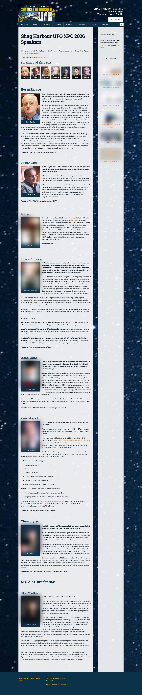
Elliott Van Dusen (41, 60)
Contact (94, 27)
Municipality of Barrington (111, 89)
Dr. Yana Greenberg (56, 79)
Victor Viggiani (86, 79)
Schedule (69, 27)
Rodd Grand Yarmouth (110, 164)
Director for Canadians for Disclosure (51, 503)
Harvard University (84, 442)
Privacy (105, 27)
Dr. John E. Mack (57, 442)
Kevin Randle (25, 80)
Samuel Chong (76, 79)
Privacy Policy (49, 682)
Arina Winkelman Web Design (60, 686)
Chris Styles (66, 80)
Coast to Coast (29, 471)
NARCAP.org (74, 222)
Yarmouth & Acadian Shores (111, 107)
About (35, 27)
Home (24, 27)
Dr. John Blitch (35, 79)
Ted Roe (45, 79)
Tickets (58, 27)
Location (82, 27)
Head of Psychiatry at (70, 442)
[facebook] (121, 26)
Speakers (46, 27)
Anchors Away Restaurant (111, 77)
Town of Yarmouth (110, 144)
